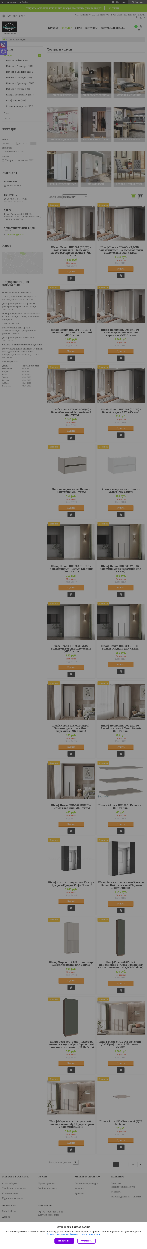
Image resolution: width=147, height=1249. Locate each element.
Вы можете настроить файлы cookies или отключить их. (72, 1234)
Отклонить (86, 1241)
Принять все (64, 1241)
